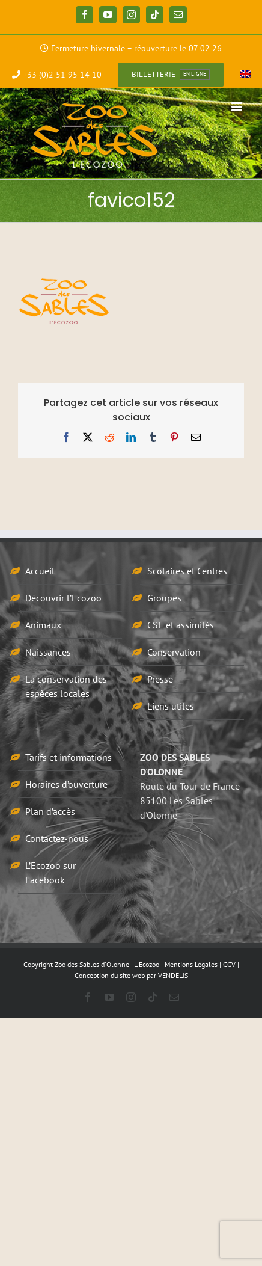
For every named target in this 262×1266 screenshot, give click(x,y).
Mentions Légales (191, 964)
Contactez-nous (56, 838)
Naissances (48, 652)
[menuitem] (245, 74)
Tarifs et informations (68, 757)
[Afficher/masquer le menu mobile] (237, 106)
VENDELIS (173, 975)
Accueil (40, 571)
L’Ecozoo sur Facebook (50, 872)
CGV (229, 964)
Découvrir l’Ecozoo (63, 598)
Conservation (174, 652)
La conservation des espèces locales (66, 686)
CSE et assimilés (180, 625)
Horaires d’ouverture (66, 784)
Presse (160, 679)
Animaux (43, 625)
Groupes (164, 598)
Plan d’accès (50, 811)
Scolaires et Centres (187, 571)
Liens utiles (170, 706)
